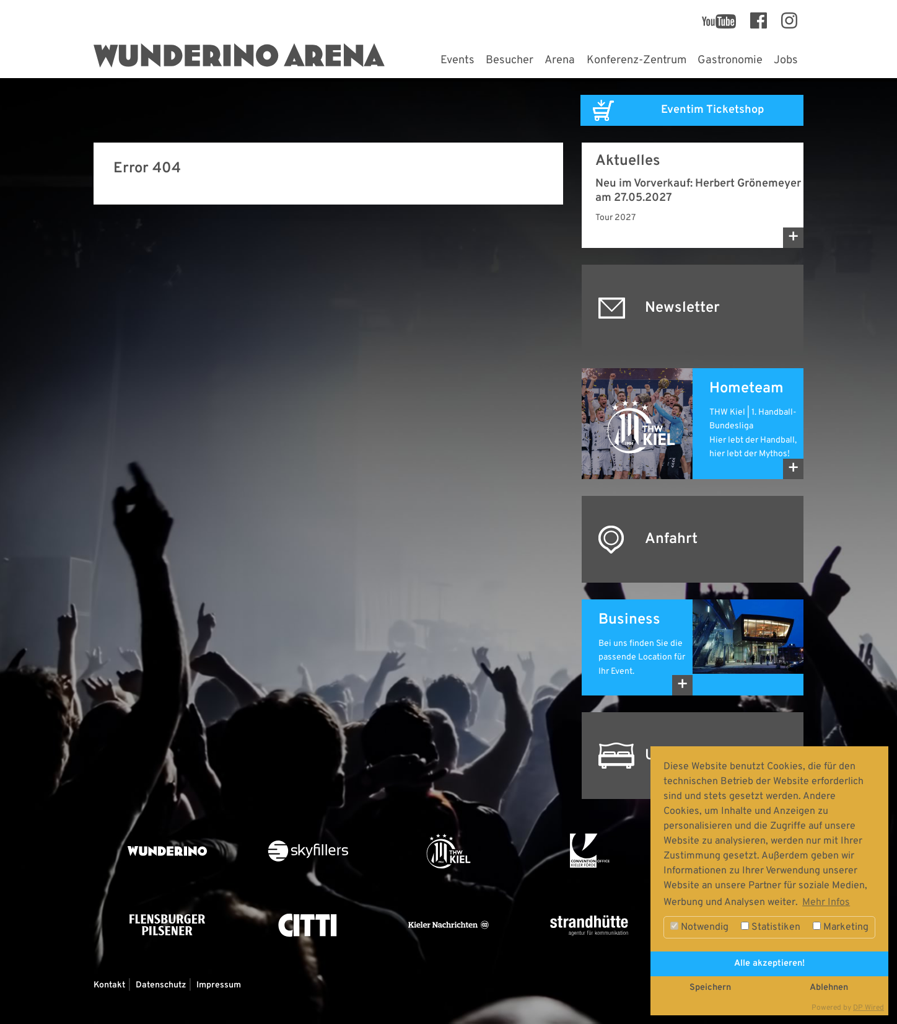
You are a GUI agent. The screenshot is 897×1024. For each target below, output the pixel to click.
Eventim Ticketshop (712, 110)
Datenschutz (161, 985)
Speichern (710, 988)
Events (457, 60)
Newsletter (682, 308)
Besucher (509, 60)
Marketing (841, 927)
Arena (560, 60)
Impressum (218, 985)
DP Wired (868, 1008)
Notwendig (699, 927)
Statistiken (770, 927)
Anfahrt (671, 539)
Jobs (786, 60)
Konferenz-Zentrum (636, 60)
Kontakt (109, 985)
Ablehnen (829, 988)
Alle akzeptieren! (769, 963)
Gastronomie (730, 60)
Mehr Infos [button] (826, 902)
